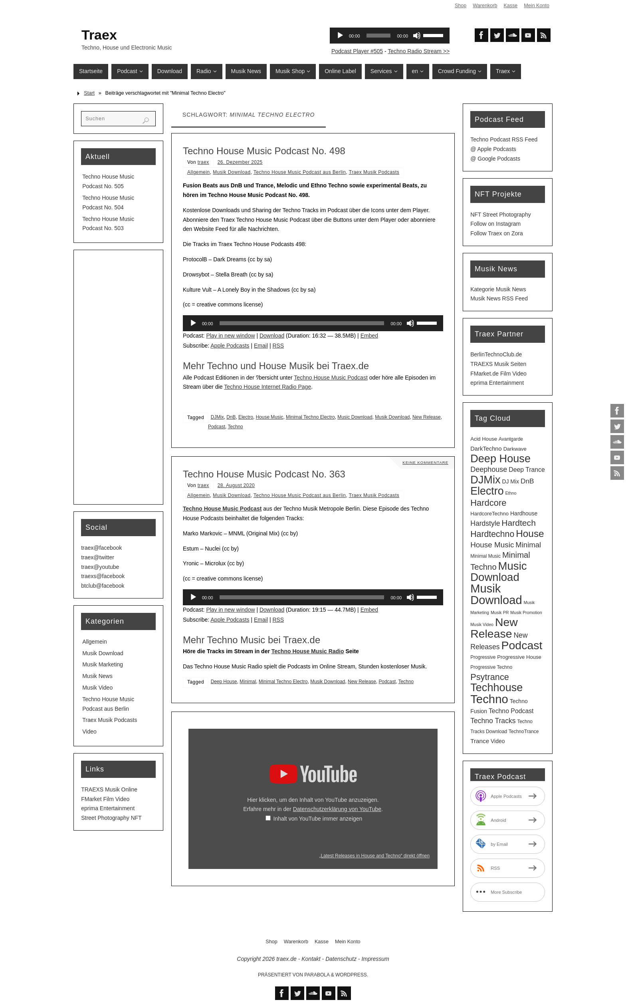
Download (272, 335)
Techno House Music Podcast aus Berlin (300, 172)
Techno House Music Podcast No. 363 (264, 474)
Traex (99, 34)
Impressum (375, 959)
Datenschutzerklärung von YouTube (337, 809)
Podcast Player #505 (357, 51)
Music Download (354, 417)
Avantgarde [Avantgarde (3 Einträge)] (511, 439)
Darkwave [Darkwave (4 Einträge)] (515, 449)
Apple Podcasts (229, 345)
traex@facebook (101, 548)
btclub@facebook (102, 586)
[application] (313, 323)
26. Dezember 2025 (240, 162)
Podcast (216, 426)
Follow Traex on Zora (496, 233)
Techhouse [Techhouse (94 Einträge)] (496, 687)
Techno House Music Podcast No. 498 (264, 150)
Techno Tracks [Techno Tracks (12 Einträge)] (492, 721)
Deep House (224, 681)
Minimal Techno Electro (310, 417)
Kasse (510, 5)
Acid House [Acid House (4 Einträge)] (483, 439)
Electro (245, 417)
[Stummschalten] (410, 323)
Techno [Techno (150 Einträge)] (489, 699)
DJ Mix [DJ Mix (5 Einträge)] (510, 481)
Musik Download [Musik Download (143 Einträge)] (496, 594)
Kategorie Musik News (498, 289)
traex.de (286, 959)
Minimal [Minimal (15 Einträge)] (528, 545)
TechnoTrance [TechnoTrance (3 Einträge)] (524, 731)
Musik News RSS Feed (499, 298)
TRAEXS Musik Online (109, 789)
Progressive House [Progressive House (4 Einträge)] (519, 657)
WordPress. (351, 975)
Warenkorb (485, 5)
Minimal (248, 681)
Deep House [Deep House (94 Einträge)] (500, 458)
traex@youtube (100, 567)
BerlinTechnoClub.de (496, 354)
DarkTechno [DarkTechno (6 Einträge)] (486, 448)
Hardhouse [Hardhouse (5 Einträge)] (523, 513)
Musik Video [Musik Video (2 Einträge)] (481, 624)
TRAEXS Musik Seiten (498, 364)
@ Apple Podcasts (493, 149)
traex (203, 162)
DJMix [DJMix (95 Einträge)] (485, 479)
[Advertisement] (118, 377)
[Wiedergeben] (193, 323)
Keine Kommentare (424, 462)
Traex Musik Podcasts (374, 172)
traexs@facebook (103, 576)
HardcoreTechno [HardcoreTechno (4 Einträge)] (489, 514)
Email (261, 345)
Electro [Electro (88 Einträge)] (486, 491)
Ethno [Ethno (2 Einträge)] (510, 493)
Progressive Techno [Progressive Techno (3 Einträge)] (491, 667)
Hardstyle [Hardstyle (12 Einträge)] (485, 523)
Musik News (97, 676)
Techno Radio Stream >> (419, 51)
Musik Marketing (102, 664)
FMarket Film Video (105, 799)
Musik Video (97, 687)
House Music (269, 417)
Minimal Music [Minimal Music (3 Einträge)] (485, 556)
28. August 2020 (236, 485)
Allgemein (198, 172)
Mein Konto (536, 5)
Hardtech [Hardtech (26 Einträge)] (518, 522)
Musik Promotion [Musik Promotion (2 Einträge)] (526, 612)
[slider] (302, 323)
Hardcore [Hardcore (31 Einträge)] (488, 503)
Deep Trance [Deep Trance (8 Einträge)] (527, 469)
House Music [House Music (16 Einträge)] (492, 545)
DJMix (217, 417)
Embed (369, 335)
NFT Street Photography (500, 214)
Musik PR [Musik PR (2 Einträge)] (500, 612)
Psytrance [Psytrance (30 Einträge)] (489, 677)
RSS (278, 345)
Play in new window (230, 335)
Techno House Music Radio (307, 651)
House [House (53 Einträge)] (530, 533)
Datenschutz (341, 959)
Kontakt (310, 959)
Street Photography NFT (111, 818)
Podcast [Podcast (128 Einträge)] (521, 645)
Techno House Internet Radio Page (267, 387)
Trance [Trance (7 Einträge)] (479, 741)
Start (89, 93)
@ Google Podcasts (495, 158)
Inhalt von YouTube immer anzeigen (318, 818)
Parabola (316, 975)
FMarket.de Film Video (498, 373)
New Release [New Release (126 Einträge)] (494, 628)
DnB (231, 417)
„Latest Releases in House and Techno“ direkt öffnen (374, 856)
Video (89, 731)
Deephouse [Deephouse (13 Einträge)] (488, 469)
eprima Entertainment (108, 808)
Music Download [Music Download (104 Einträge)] (498, 572)
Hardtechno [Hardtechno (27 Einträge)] (492, 534)
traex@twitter (97, 557)
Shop (460, 5)
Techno (235, 426)
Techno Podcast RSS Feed (503, 139)
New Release (426, 417)
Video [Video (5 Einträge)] (498, 741)
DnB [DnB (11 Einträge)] (527, 481)
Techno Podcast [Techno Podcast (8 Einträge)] (511, 711)
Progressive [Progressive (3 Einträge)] (482, 657)
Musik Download (231, 172)
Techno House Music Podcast (330, 377)
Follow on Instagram (495, 224)
